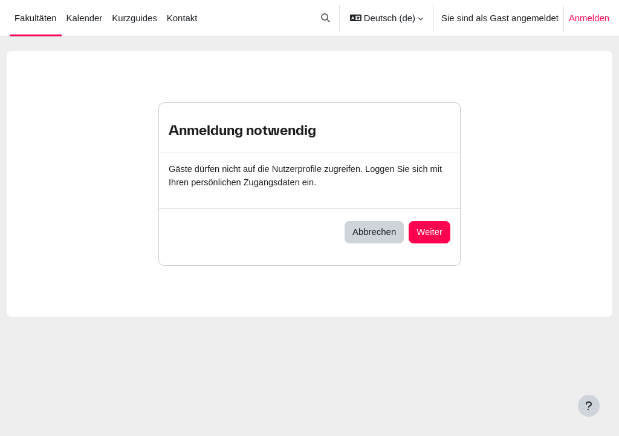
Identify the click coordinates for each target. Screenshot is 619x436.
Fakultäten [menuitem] (36, 18)
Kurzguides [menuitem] (134, 18)
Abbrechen (374, 232)
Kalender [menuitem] (84, 18)
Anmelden (589, 18)
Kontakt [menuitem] (182, 18)
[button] (325, 18)
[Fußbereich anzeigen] (589, 406)
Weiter (429, 232)
